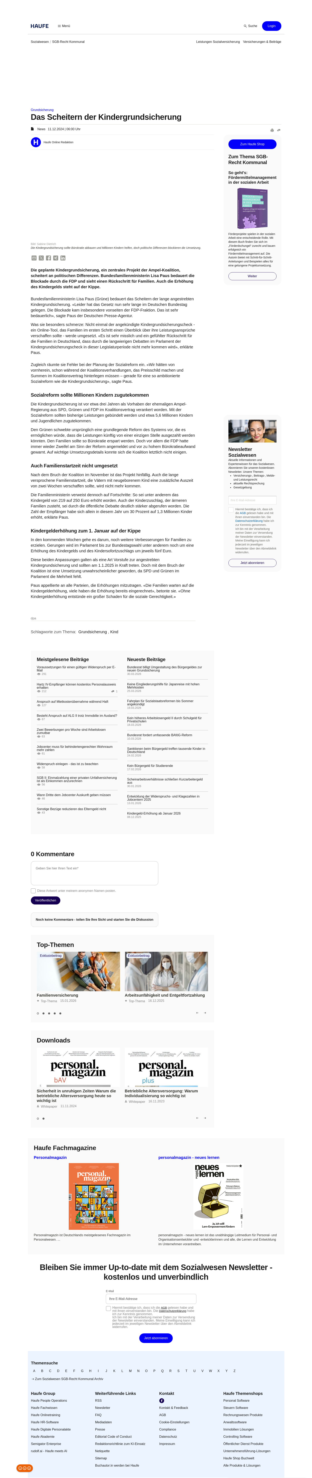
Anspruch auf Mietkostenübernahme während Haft (72, 702)
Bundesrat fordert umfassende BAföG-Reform (159, 735)
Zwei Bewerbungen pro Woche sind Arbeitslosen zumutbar (71, 732)
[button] (64, 26)
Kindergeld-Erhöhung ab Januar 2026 (154, 814)
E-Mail (110, 1291)
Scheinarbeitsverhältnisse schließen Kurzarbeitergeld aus (165, 781)
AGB (243, 513)
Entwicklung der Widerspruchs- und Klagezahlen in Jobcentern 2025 (163, 798)
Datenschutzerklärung (249, 520)
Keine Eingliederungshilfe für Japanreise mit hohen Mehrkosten (163, 686)
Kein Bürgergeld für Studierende (150, 766)
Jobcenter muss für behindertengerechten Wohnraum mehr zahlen (75, 749)
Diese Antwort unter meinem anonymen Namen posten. (76, 891)
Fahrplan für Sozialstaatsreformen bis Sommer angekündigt (160, 703)
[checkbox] (33, 891)
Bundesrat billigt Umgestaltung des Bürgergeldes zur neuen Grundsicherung (164, 669)
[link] (40, 41)
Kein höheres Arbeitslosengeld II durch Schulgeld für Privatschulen (164, 720)
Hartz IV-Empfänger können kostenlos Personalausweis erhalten (76, 686)
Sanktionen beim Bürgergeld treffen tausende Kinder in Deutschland (166, 751)
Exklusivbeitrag (51, 956)
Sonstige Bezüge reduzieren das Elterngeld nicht (71, 809)
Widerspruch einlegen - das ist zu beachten (67, 764)
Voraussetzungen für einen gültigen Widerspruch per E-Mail (76, 669)
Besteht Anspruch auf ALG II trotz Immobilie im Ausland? (77, 716)
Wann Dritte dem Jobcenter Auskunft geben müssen (74, 795)
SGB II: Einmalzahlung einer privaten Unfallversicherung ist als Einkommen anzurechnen (77, 780)
